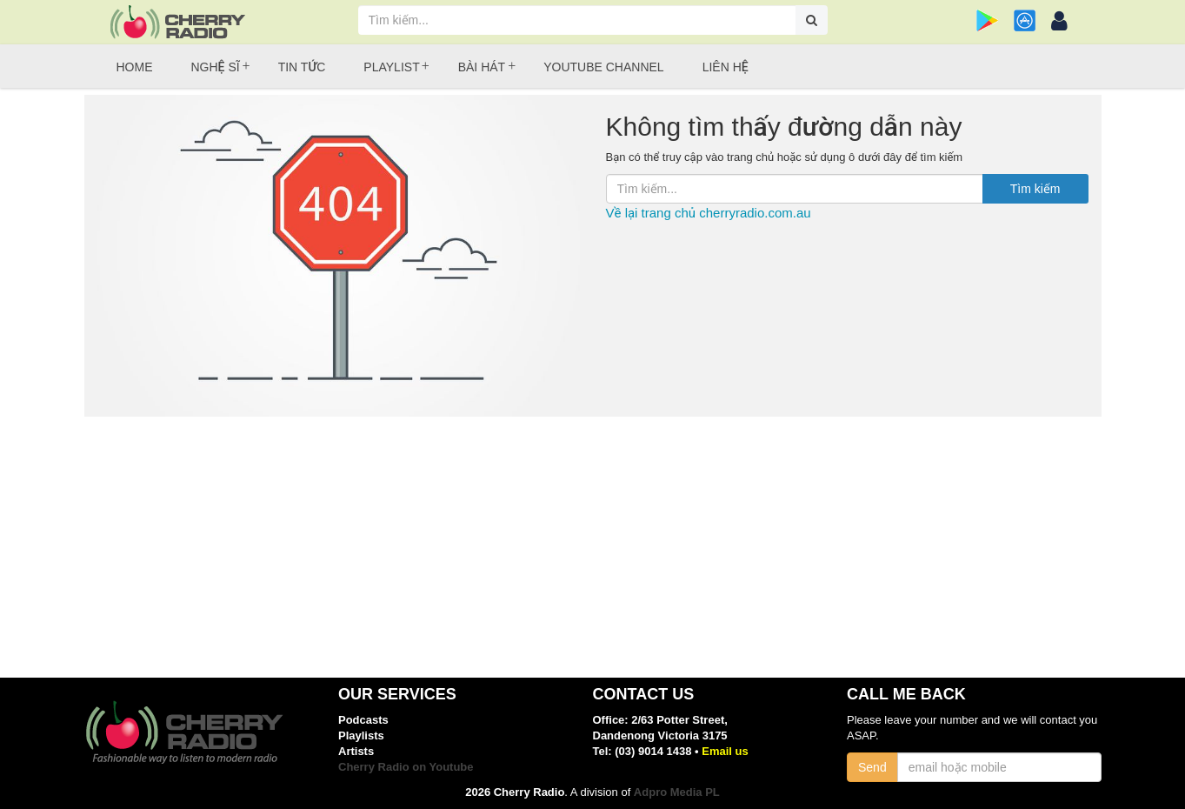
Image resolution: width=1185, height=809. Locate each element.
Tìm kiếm (1035, 189)
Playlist (391, 67)
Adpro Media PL (677, 792)
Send (872, 767)
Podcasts (363, 719)
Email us (725, 751)
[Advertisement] (593, 547)
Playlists (361, 735)
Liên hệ (725, 67)
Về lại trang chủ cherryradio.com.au (708, 212)
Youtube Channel (603, 67)
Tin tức (302, 67)
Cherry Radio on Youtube (406, 766)
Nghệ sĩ (215, 67)
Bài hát (481, 67)
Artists (356, 751)
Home (135, 67)
